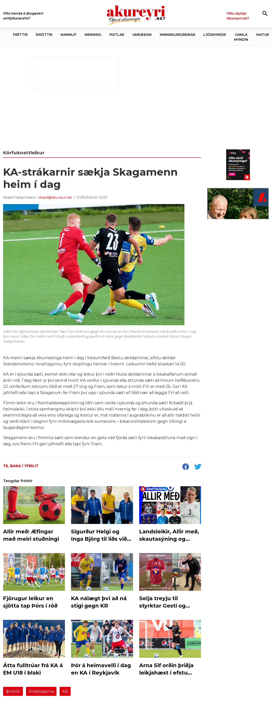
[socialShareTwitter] (197, 467)
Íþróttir (13, 691)
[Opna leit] (265, 13)
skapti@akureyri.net (55, 197)
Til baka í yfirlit (20, 466)
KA (65, 691)
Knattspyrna (41, 691)
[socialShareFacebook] (185, 467)
